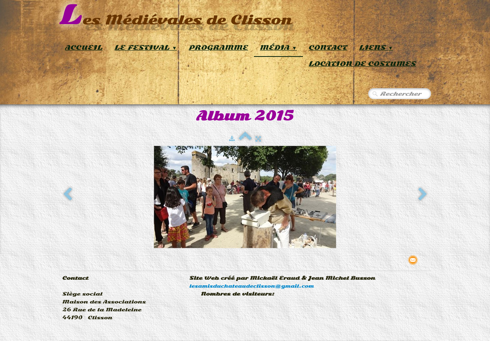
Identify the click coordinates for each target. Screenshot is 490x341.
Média (278, 47)
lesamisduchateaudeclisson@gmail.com (251, 286)
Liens (376, 47)
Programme (218, 47)
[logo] (175, 15)
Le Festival (146, 47)
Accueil (84, 47)
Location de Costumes (362, 64)
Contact (328, 47)
